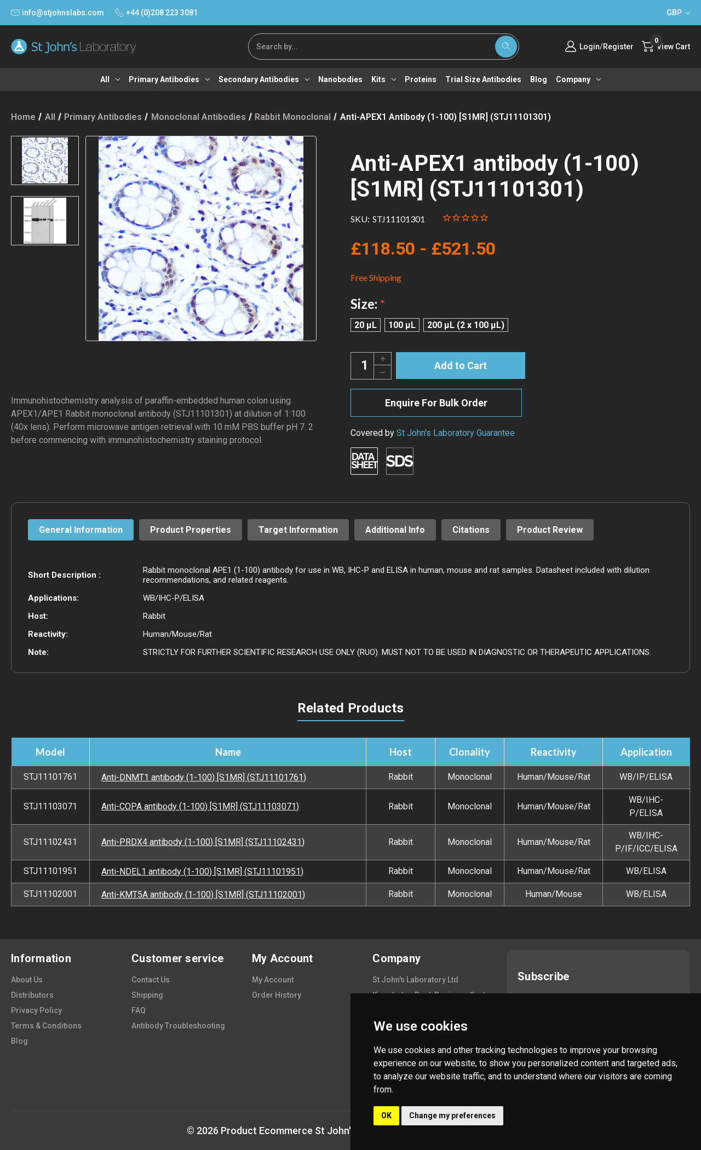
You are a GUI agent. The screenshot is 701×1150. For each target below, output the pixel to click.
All (110, 79)
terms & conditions (46, 1025)
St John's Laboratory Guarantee (456, 433)
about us (27, 979)
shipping (147, 995)
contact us (150, 979)
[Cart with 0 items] (666, 47)
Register (618, 46)
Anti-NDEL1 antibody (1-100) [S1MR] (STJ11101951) (202, 871)
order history (276, 995)
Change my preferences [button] (452, 1115)
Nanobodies (340, 79)
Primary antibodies (169, 79)
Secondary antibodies (264, 79)
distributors (32, 995)
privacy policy (36, 1010)
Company (578, 79)
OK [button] (386, 1115)
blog (19, 1041)
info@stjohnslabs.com (57, 13)
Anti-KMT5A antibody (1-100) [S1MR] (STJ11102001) (203, 894)
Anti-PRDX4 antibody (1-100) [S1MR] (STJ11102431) (202, 842)
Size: (367, 304)
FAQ (138, 1010)
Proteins (420, 79)
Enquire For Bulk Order (436, 403)
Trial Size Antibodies (483, 79)
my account (273, 979)
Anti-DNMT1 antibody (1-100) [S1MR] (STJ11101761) (203, 777)
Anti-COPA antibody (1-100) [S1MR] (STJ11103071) (200, 806)
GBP (678, 12)
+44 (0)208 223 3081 (156, 12)
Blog (538, 79)
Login (589, 46)
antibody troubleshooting (178, 1025)
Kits (383, 79)
